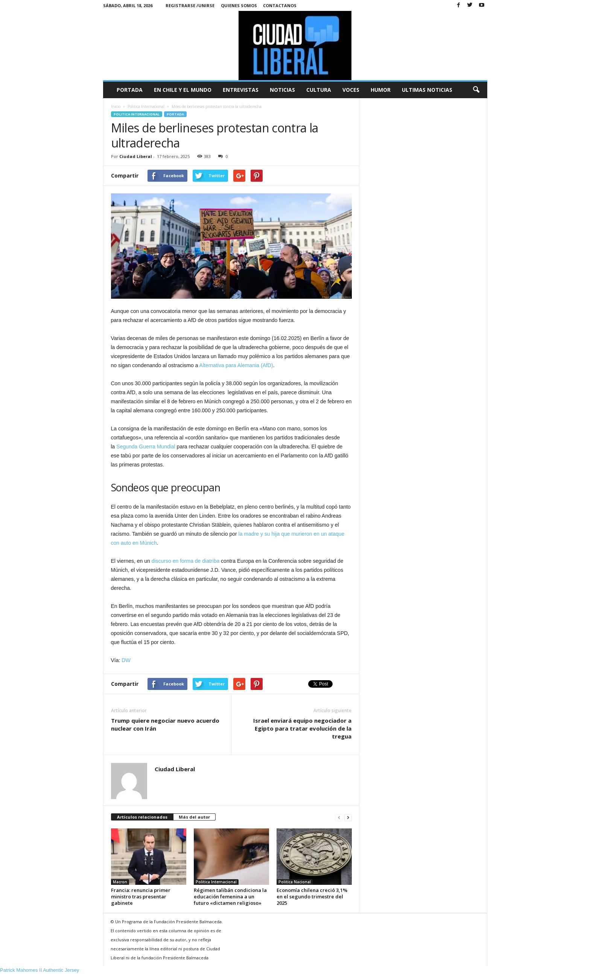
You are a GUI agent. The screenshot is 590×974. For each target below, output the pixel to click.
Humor (381, 89)
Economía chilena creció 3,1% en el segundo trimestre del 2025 (312, 896)
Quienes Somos (239, 5)
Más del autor (194, 817)
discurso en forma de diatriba (186, 561)
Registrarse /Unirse (190, 5)
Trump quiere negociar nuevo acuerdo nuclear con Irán (165, 724)
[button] (476, 90)
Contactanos (280, 5)
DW (126, 660)
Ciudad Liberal (135, 156)
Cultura (318, 89)
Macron (120, 881)
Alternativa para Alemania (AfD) (236, 365)
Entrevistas (241, 89)
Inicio (115, 106)
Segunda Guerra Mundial (145, 447)
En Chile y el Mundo (182, 89)
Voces (350, 89)
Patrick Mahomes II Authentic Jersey (39, 970)
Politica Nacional (294, 881)
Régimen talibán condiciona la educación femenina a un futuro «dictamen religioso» (230, 896)
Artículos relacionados (142, 817)
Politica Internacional (137, 114)
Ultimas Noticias (427, 89)
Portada (130, 89)
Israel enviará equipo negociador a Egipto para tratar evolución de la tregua (302, 728)
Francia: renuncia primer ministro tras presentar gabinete (140, 896)
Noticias (282, 89)
